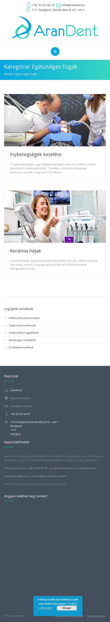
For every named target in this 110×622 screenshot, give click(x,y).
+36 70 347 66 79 (43, 5)
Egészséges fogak (26, 74)
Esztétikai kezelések (21, 347)
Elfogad (66, 608)
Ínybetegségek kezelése (36, 154)
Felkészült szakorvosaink (24, 318)
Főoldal (8, 74)
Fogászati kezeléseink (22, 325)
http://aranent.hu (21, 398)
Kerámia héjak (25, 250)
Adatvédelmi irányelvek (69, 616)
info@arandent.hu (73, 5)
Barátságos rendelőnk (22, 340)
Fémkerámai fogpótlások (24, 332)
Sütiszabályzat (96, 616)
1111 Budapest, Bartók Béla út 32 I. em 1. (58, 10)
